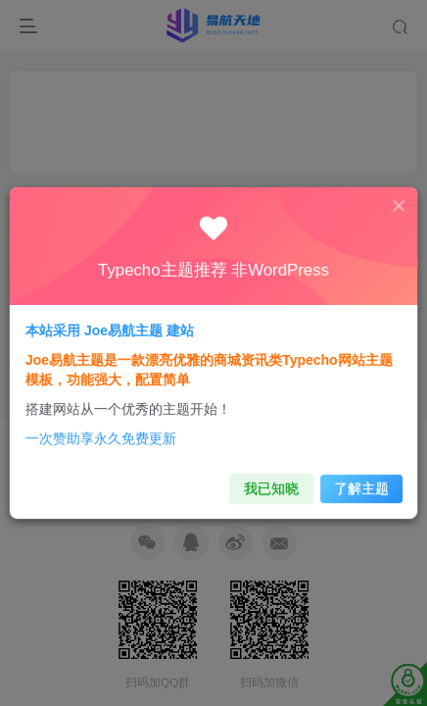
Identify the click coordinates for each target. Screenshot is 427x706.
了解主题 (348, 476)
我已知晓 (266, 476)
